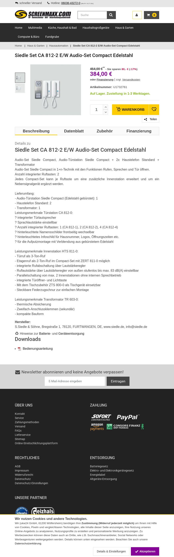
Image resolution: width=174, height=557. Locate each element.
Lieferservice (22, 434)
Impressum (22, 470)
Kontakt (20, 413)
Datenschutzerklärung (28, 543)
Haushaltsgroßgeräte (96, 27)
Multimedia (35, 27)
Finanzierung (105, 79)
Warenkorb (130, 109)
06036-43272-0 (70, 3)
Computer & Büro (28, 36)
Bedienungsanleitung (35, 348)
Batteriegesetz (99, 466)
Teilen (150, 119)
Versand (20, 426)
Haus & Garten (124, 27)
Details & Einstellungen (111, 551)
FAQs (18, 430)
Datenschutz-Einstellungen (31, 483)
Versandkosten (131, 79)
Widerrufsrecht (24, 474)
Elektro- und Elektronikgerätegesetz (112, 470)
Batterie (44, 333)
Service (19, 418)
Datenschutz (23, 479)
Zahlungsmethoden (27, 422)
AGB (17, 466)
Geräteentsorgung (71, 333)
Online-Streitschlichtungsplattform (36, 443)
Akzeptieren (145, 551)
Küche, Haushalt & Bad (62, 27)
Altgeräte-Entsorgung (103, 479)
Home (18, 27)
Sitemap (20, 439)
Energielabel (97, 474)
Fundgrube (52, 36)
